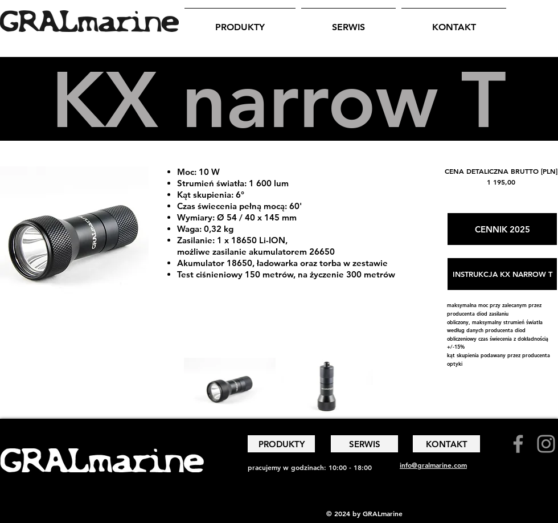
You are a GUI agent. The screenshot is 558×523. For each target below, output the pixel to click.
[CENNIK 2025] (502, 229)
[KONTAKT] (446, 443)
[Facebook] (518, 444)
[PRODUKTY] (281, 443)
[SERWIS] (364, 443)
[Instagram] (546, 444)
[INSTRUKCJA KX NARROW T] (502, 274)
